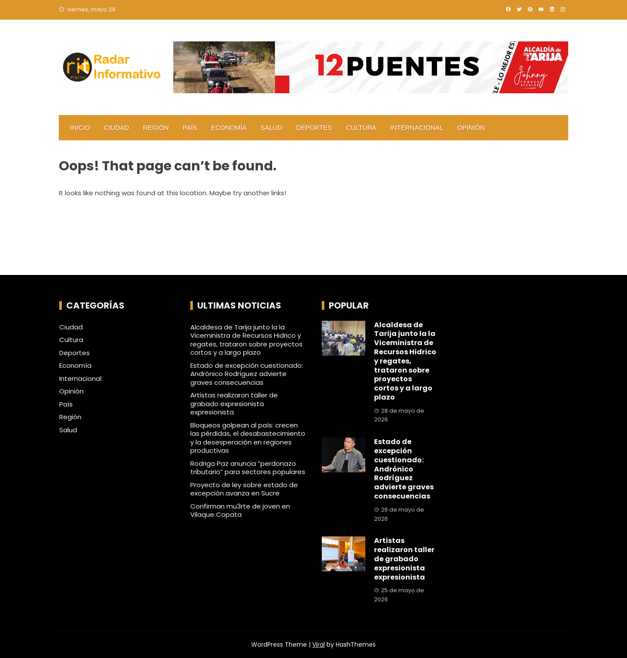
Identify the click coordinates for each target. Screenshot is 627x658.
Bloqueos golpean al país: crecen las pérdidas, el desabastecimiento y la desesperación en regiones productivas (247, 438)
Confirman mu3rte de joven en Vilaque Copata (240, 510)
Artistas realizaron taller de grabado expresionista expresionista (234, 403)
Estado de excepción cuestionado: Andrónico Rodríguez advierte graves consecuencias (246, 374)
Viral (318, 644)
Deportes (314, 127)
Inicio (80, 127)
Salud (271, 127)
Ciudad (116, 127)
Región (156, 127)
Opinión (471, 127)
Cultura (361, 127)
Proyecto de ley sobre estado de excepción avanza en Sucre (244, 489)
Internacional (416, 127)
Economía (229, 127)
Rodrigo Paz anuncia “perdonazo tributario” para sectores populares (247, 468)
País (190, 127)
